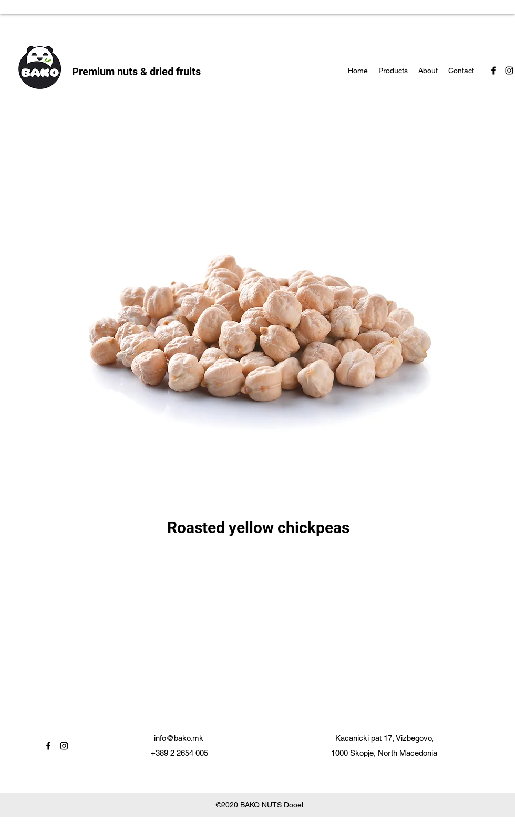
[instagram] (509, 70)
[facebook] (493, 70)
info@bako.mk (178, 738)
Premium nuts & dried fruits (136, 71)
